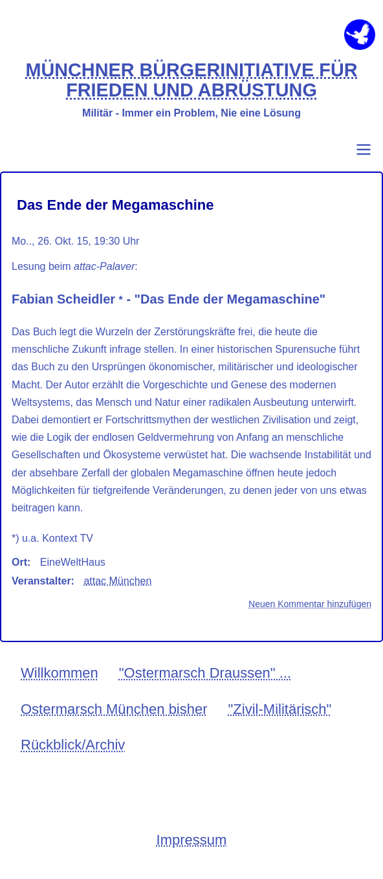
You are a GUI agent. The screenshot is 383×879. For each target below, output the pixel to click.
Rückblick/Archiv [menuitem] (73, 745)
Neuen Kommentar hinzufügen (309, 604)
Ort (19, 562)
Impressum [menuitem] (192, 840)
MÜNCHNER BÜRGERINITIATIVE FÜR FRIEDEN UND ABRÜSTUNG (191, 80)
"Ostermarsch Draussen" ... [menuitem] (205, 673)
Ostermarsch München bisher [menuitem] (114, 709)
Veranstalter (41, 580)
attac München (117, 580)
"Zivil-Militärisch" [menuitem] (280, 709)
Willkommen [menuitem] (59, 673)
